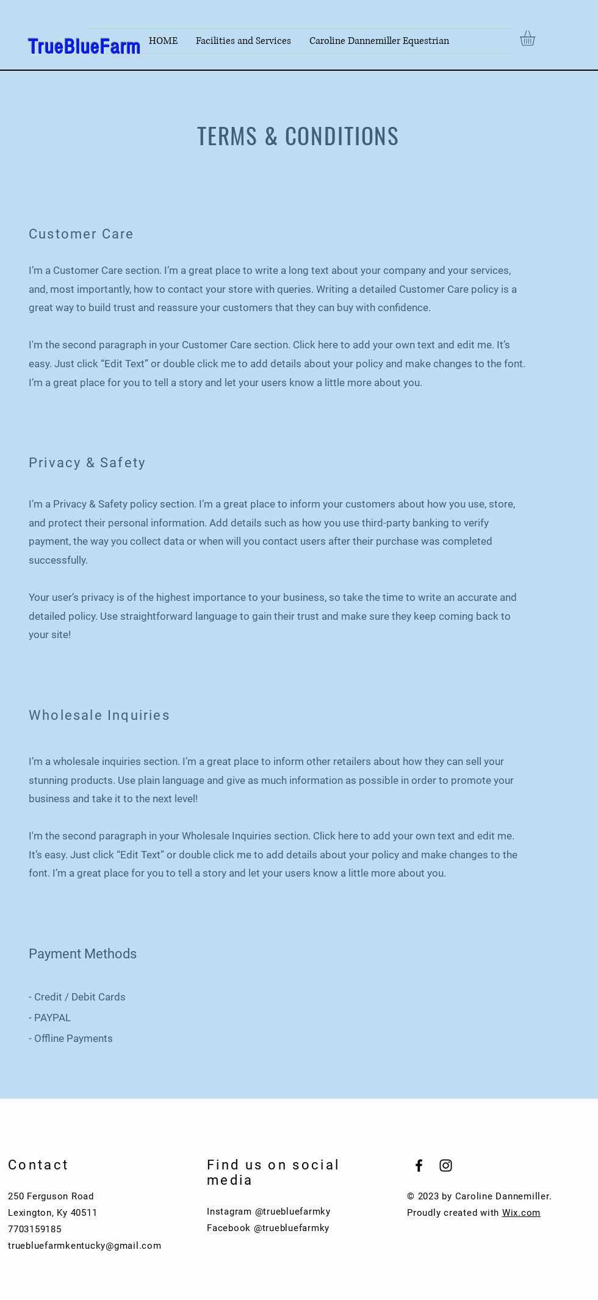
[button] (536, 38)
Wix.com (521, 1212)
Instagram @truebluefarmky (269, 1211)
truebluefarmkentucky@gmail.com (85, 1245)
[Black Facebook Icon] (419, 1165)
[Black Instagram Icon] (446, 1165)
